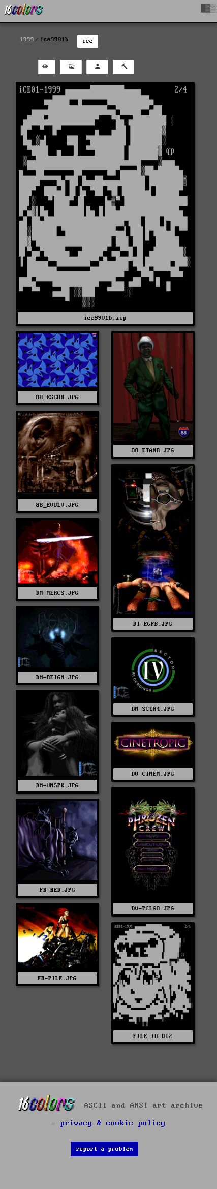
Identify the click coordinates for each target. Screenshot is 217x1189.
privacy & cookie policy (113, 1123)
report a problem (104, 1149)
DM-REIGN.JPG (57, 677)
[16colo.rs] (24, 11)
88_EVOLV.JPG (57, 505)
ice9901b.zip (105, 318)
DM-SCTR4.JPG (153, 709)
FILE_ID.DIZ (152, 1036)
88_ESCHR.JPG (57, 397)
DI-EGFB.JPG (152, 624)
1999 (27, 39)
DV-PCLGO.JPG (153, 908)
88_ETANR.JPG (153, 450)
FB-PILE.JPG (57, 978)
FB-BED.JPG (57, 890)
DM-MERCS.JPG (57, 593)
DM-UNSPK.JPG (57, 785)
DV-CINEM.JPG (153, 774)
